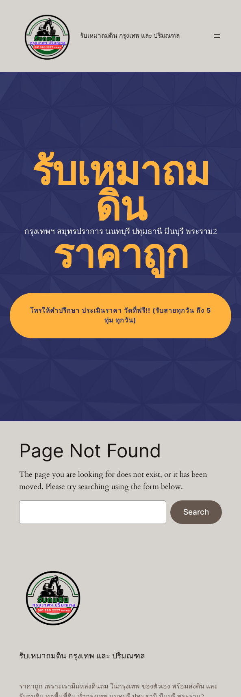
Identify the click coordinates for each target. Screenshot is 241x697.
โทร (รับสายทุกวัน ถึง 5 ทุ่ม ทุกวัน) (120, 315)
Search (196, 512)
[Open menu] (217, 36)
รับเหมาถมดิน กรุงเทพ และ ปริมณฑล (130, 36)
